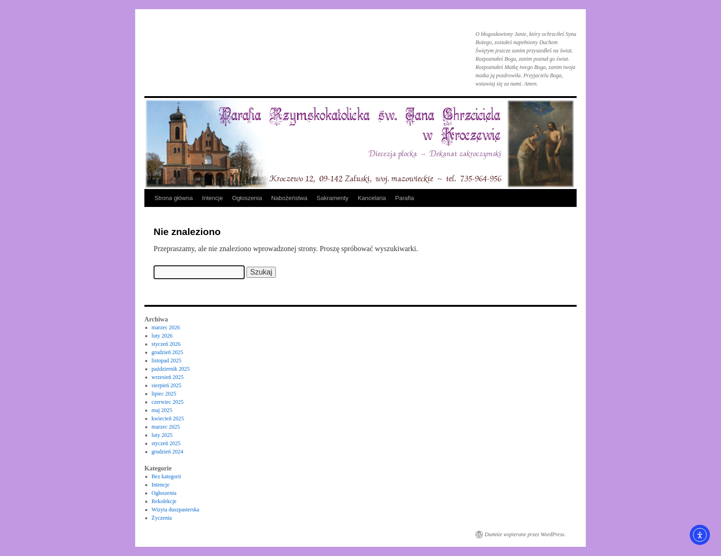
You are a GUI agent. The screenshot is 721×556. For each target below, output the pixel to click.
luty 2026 (162, 335)
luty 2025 (162, 435)
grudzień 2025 (167, 352)
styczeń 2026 (166, 344)
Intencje (212, 198)
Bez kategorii (166, 476)
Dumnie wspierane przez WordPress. (525, 534)
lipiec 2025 (164, 393)
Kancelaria (372, 198)
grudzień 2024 (167, 451)
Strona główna (173, 198)
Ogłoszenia (247, 198)
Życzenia (162, 518)
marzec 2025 (166, 427)
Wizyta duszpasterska (176, 509)
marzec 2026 (166, 327)
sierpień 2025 (167, 385)
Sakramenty (333, 198)
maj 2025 (162, 410)
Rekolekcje (164, 501)
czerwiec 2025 (168, 402)
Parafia (404, 198)
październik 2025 (171, 369)
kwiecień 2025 (168, 418)
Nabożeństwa (289, 198)
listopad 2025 (167, 360)
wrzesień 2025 (168, 377)
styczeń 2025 (166, 443)
